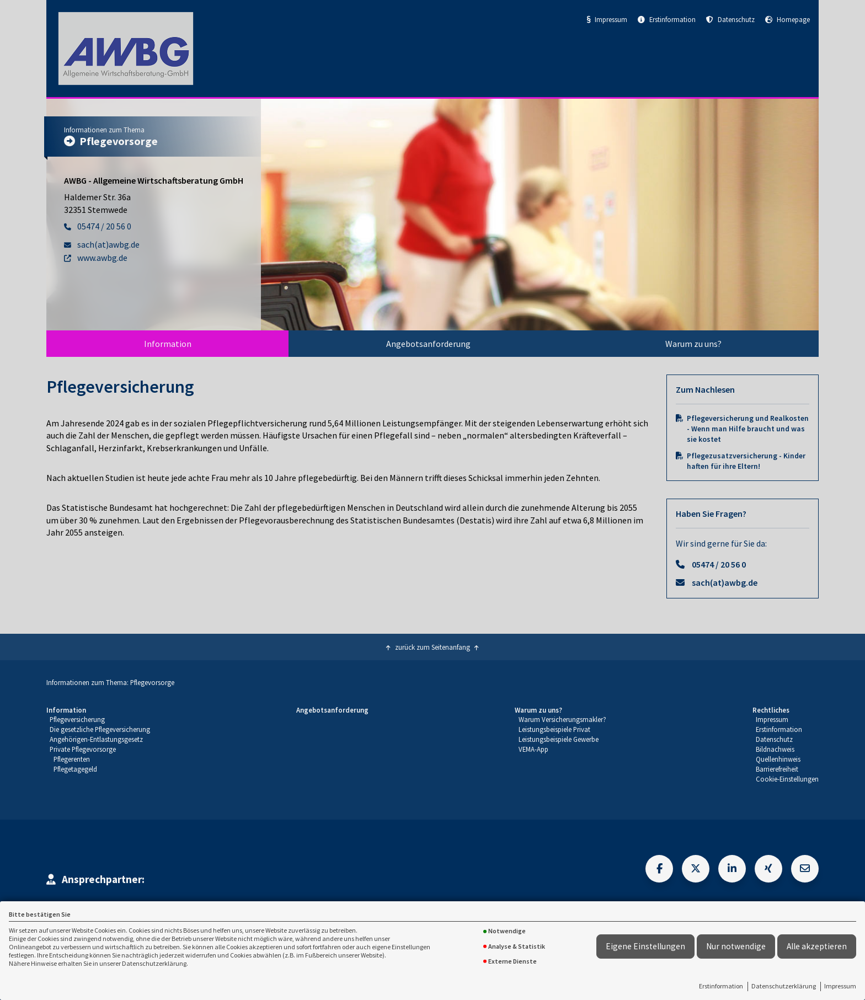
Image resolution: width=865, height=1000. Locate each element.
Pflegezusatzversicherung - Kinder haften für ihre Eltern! (746, 461)
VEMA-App (533, 749)
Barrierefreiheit (777, 768)
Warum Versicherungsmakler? (562, 719)
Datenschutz (730, 19)
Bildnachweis (775, 749)
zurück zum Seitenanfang (432, 647)
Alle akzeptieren (817, 946)
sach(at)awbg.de (724, 582)
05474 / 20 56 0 (719, 564)
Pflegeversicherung (77, 719)
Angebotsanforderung (428, 343)
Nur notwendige (736, 946)
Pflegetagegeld (75, 768)
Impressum (840, 986)
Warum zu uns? (693, 343)
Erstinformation (721, 986)
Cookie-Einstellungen (787, 778)
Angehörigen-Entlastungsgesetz (96, 739)
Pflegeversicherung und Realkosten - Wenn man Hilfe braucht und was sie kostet (748, 429)
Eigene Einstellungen (645, 946)
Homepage (787, 19)
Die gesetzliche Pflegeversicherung (100, 729)
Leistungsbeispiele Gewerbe (559, 739)
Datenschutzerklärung (783, 986)
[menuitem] (167, 343)
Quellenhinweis (778, 759)
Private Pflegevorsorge (83, 749)
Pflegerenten (72, 759)
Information (167, 343)
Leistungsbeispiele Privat (554, 729)
